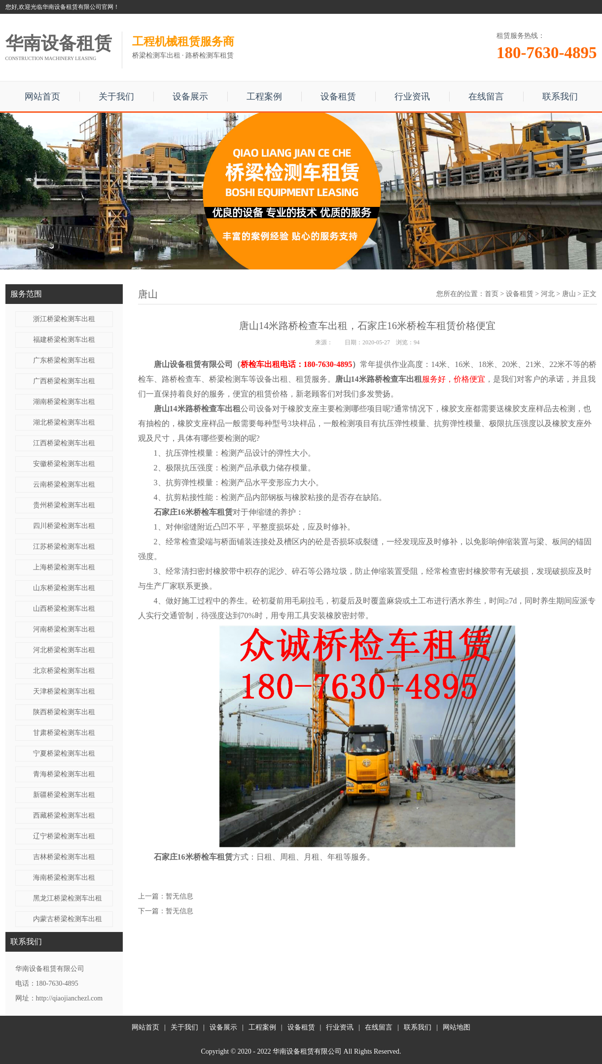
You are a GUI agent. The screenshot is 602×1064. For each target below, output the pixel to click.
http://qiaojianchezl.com (69, 998)
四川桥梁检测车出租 (64, 526)
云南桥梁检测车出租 (64, 484)
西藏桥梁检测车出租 (64, 815)
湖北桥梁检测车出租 (64, 422)
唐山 (569, 294)
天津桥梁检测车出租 (64, 691)
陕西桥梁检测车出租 (64, 712)
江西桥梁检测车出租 (64, 443)
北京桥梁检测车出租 (64, 670)
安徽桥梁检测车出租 (64, 463)
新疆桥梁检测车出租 (64, 794)
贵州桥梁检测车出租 (64, 505)
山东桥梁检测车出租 (64, 588)
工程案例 (264, 96)
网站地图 (456, 1027)
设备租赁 (338, 96)
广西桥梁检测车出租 (64, 381)
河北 (548, 294)
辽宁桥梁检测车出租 (64, 836)
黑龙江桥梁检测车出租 (67, 898)
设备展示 (190, 96)
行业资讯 (412, 96)
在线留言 (486, 96)
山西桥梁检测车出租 (64, 608)
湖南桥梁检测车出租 (64, 401)
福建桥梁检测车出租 (64, 339)
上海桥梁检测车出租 (64, 567)
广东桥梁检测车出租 (64, 360)
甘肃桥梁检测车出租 (64, 732)
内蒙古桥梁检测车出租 (67, 919)
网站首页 (42, 96)
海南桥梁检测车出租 (64, 877)
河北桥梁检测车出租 (64, 650)
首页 (491, 294)
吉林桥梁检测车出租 (64, 857)
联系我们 (560, 96)
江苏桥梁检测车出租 (64, 546)
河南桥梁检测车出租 (64, 629)
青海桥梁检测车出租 (64, 774)
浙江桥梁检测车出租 (64, 319)
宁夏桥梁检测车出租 (64, 753)
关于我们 (116, 96)
